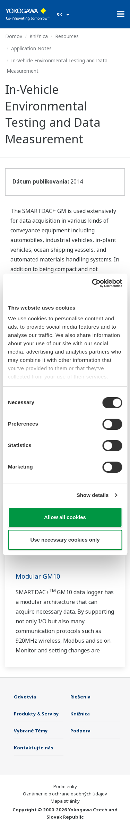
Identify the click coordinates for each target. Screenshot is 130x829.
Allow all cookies (65, 517)
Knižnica (38, 36)
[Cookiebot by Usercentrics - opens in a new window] (92, 283)
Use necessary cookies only (64, 540)
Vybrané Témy (31, 731)
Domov (13, 36)
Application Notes (31, 48)
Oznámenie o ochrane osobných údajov (65, 794)
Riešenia (80, 697)
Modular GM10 (38, 576)
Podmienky (65, 786)
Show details (93, 495)
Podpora (80, 731)
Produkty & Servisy (36, 714)
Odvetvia (25, 697)
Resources (67, 36)
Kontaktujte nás (33, 748)
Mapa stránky (65, 801)
